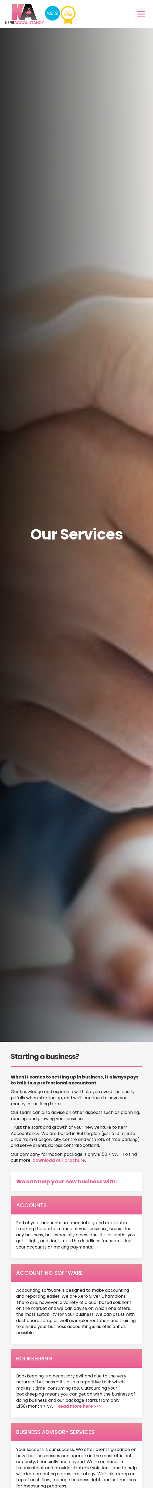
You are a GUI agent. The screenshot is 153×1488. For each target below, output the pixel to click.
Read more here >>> (79, 1406)
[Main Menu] (141, 14)
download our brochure (58, 1160)
